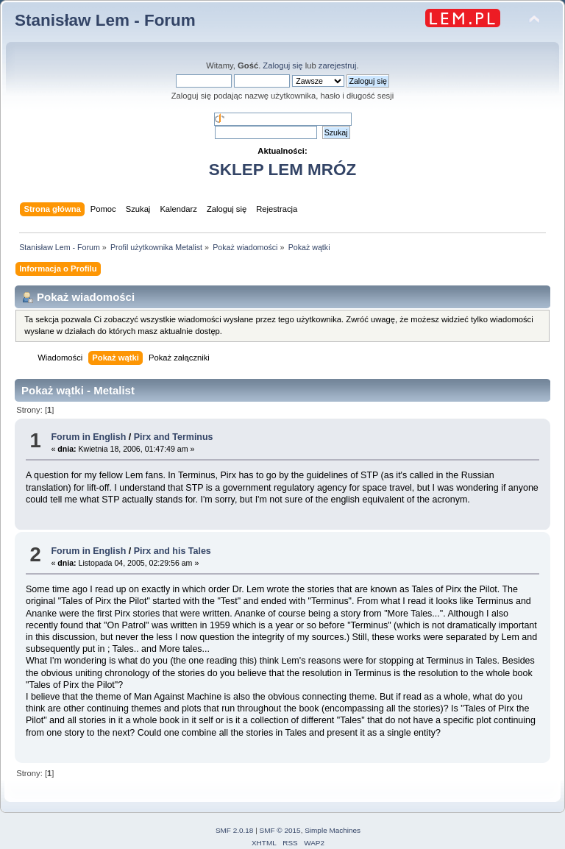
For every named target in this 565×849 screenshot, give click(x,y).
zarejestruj (338, 65)
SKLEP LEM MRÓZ (282, 169)
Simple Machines (332, 830)
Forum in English (88, 437)
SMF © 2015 (280, 830)
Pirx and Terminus (173, 437)
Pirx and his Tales (172, 551)
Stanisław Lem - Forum (105, 20)
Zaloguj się (282, 65)
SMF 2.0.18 (235, 830)
